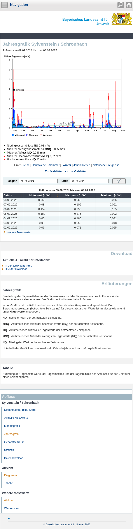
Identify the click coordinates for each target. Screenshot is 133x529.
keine (26, 165)
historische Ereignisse (106, 165)
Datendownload (13, 458)
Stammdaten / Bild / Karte (20, 409)
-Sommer (54, 165)
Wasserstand (12, 508)
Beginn (12, 180)
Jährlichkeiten (82, 165)
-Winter (66, 165)
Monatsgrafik (12, 425)
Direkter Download (16, 269)
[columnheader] (13, 195)
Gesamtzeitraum (14, 442)
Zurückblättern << (56, 171)
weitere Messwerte (18, 232)
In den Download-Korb (18, 265)
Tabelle (8, 483)
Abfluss (8, 500)
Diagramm (10, 475)
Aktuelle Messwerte (16, 417)
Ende (64, 180)
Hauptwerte (39, 165)
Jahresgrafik (11, 434)
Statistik (9, 450)
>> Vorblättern (79, 171)
